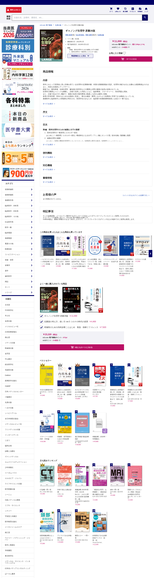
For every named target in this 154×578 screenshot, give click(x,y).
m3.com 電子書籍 (46, 25)
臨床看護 (8, 233)
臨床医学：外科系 (11, 211)
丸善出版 (8, 402)
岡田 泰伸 (68, 35)
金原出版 (8, 321)
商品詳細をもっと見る (78, 56)
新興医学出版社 (11, 381)
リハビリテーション (12, 254)
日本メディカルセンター (14, 391)
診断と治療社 (10, 451)
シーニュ (8, 494)
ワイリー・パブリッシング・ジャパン (17, 539)
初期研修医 (9, 189)
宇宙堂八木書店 (11, 516)
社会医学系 (9, 222)
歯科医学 (8, 276)
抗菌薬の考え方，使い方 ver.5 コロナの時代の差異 (66, 322)
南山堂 (7, 337)
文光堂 (7, 305)
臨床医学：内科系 (11, 206)
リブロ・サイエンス (12, 505)
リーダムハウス (11, 473)
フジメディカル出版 (12, 429)
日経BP (8, 386)
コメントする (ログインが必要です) (135, 195)
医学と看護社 (10, 545)
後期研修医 (9, 195)
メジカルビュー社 (11, 326)
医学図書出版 (10, 489)
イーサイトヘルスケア (13, 527)
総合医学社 (9, 364)
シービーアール (11, 413)
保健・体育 (9, 260)
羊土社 (7, 316)
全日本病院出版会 (11, 419)
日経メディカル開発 (12, 500)
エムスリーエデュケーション (16, 462)
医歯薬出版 (9, 348)
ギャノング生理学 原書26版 (56, 316)
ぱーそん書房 (10, 574)
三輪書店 (8, 397)
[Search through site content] (77, 18)
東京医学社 (9, 556)
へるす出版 (9, 408)
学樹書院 (8, 550)
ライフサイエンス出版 (13, 484)
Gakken (8, 375)
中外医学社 (9, 310)
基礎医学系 (9, 200)
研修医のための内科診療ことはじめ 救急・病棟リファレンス (71, 327)
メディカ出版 (10, 343)
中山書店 (8, 359)
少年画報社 (9, 467)
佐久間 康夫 (80, 35)
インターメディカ (11, 435)
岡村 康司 (89, 35)
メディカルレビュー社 (13, 424)
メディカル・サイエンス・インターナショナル (17, 562)
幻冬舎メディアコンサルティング (17, 568)
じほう (7, 440)
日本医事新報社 (11, 332)
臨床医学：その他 (11, 216)
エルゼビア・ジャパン (13, 478)
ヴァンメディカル (11, 457)
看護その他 (9, 244)
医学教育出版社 (11, 522)
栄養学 (7, 265)
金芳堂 (7, 354)
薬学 (6, 271)
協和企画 (8, 446)
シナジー (8, 511)
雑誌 (6, 281)
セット (7, 287)
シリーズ (8, 292)
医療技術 (8, 249)
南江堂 (7, 532)
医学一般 (8, 227)
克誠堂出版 (9, 370)
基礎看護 (8, 238)
